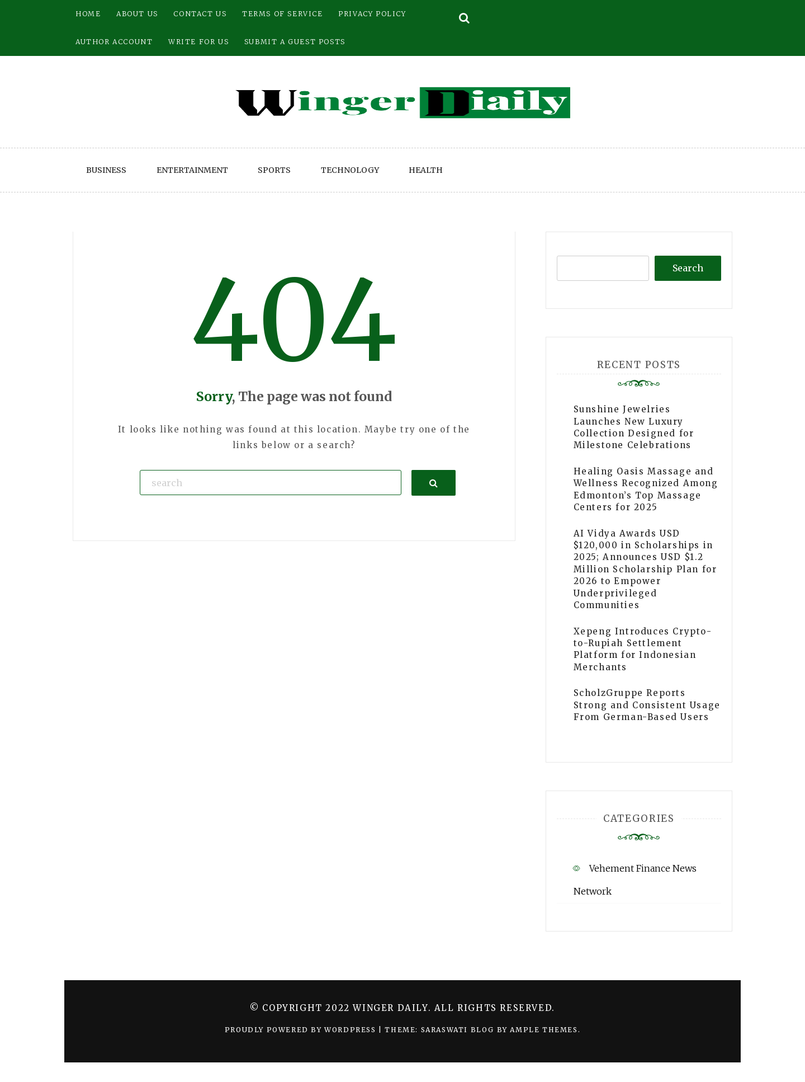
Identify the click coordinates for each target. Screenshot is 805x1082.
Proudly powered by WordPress (301, 1029)
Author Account (114, 41)
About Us (137, 14)
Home (88, 14)
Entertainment (192, 170)
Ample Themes (543, 1029)
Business (106, 170)
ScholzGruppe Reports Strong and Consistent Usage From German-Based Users (647, 705)
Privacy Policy (372, 14)
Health (426, 170)
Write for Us (198, 41)
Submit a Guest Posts (294, 41)
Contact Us (199, 14)
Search (688, 268)
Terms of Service (282, 14)
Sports (274, 170)
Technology (350, 170)
